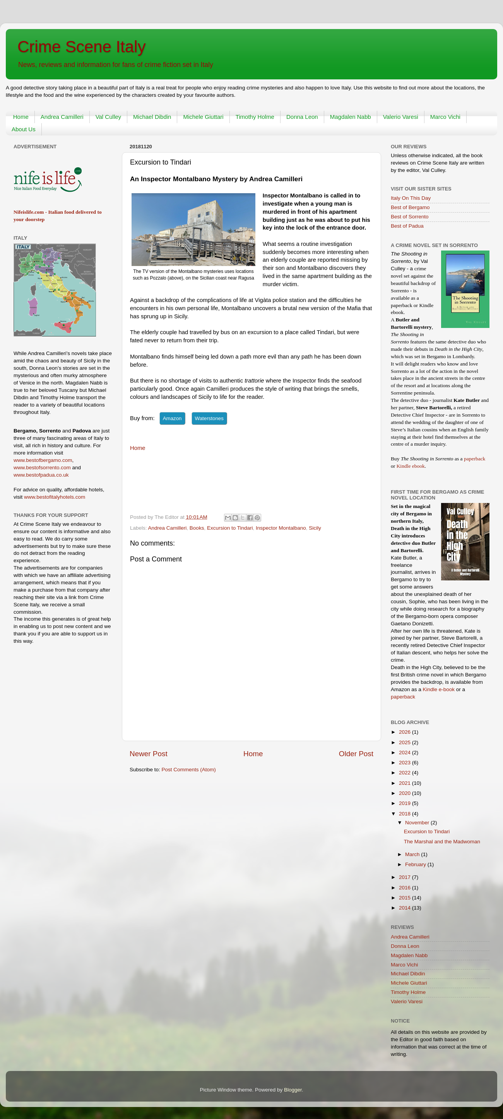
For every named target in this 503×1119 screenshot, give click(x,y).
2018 (405, 814)
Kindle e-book (439, 689)
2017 (405, 877)
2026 (405, 732)
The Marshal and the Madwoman (442, 841)
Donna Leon (302, 116)
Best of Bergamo (410, 207)
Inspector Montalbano (281, 528)
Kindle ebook (411, 466)
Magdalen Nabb (350, 116)
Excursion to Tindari (230, 528)
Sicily (315, 528)
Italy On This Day (411, 198)
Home (21, 116)
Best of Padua (407, 226)
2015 (405, 898)
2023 (405, 762)
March (413, 854)
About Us (24, 129)
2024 (405, 752)
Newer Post (149, 754)
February (416, 864)
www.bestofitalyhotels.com (54, 497)
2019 (405, 803)
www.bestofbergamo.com (43, 460)
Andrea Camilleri (62, 116)
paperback (474, 459)
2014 (405, 908)
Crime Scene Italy (81, 47)
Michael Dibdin (152, 116)
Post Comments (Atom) (189, 769)
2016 (405, 888)
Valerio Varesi (400, 116)
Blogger (293, 1090)
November (418, 823)
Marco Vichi (445, 116)
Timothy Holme (255, 116)
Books (197, 528)
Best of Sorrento (410, 217)
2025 (405, 742)
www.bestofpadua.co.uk (41, 475)
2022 (405, 773)
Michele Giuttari (203, 116)
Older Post (356, 754)
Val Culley (108, 116)
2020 (405, 793)
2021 (405, 783)
